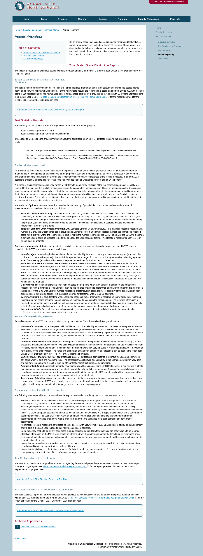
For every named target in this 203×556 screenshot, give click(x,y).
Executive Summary (166, 42)
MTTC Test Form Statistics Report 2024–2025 (66, 466)
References (163, 59)
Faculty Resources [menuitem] (148, 19)
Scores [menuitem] (103, 19)
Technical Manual (52, 30)
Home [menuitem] (26, 19)
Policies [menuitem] (122, 19)
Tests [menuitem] (44, 19)
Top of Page (20, 538)
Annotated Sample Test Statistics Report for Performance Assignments (50, 510)
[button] (17, 527)
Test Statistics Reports (33, 55)
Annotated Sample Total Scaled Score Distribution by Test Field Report (50, 109)
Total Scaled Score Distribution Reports (41, 52)
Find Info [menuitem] (175, 19)
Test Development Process (169, 46)
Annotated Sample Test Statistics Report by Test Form (42, 479)
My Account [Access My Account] (168, 2)
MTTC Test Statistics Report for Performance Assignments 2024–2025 (102, 498)
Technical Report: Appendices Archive (38, 526)
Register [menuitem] (83, 19)
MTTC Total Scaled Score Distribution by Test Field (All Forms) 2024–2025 (73, 97)
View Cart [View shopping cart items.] (156, 2)
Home (17, 30)
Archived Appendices (33, 59)
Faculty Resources (32, 30)
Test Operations (164, 50)
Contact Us (179, 2)
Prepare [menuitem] (62, 19)
